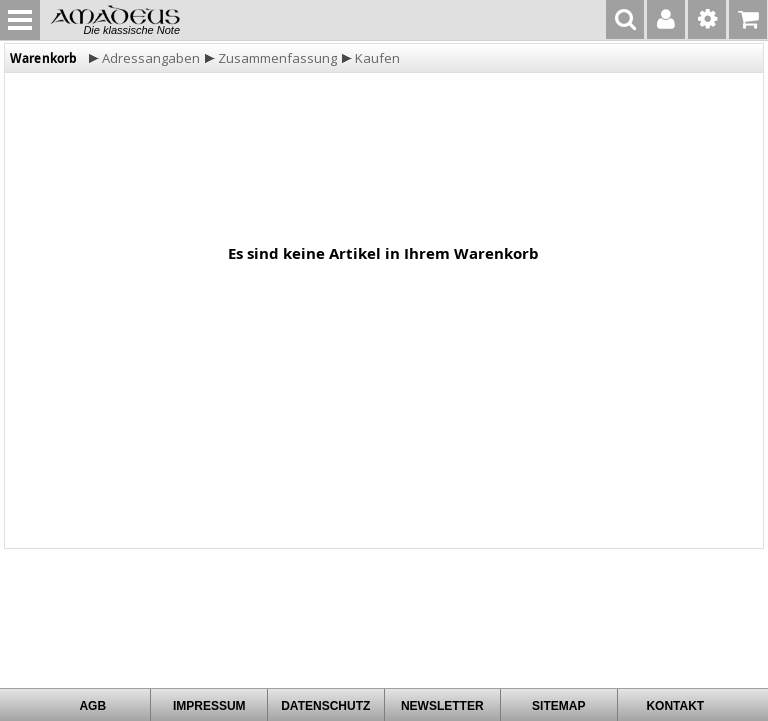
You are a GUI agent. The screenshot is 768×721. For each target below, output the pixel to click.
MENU (20, 20)
